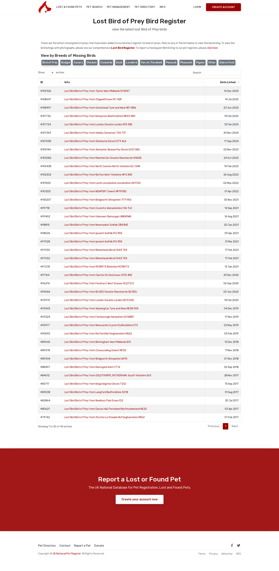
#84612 (45, 375)
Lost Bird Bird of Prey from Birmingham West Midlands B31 (97, 342)
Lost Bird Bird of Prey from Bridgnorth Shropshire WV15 (95, 358)
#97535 (45, 250)
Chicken (92, 62)
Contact (64, 546)
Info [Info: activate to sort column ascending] (67, 82)
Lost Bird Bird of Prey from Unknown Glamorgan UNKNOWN (97, 216)
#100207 (45, 199)
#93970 (45, 300)
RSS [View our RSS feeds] (238, 554)
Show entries (51, 72)
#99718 (44, 208)
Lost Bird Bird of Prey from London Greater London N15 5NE (98, 124)
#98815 (45, 224)
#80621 (45, 408)
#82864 (45, 400)
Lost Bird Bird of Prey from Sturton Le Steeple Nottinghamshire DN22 (104, 417)
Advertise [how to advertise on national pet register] (227, 554)
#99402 (45, 216)
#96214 (45, 283)
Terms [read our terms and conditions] (202, 554)
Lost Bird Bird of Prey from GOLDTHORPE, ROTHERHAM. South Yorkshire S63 (107, 375)
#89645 (45, 342)
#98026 (45, 233)
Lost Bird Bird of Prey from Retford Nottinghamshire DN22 (98, 333)
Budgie (65, 62)
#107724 (45, 124)
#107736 (45, 116)
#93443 (45, 308)
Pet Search (94, 7)
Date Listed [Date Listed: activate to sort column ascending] (227, 82)
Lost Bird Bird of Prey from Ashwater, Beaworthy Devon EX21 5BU (102, 149)
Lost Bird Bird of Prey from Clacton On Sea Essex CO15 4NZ (98, 275)
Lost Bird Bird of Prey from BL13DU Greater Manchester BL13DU (100, 291)
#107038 (45, 141)
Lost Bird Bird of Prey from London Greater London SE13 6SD (99, 300)
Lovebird (131, 62)
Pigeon (200, 62)
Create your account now (140, 499)
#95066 (45, 291)
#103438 (45, 166)
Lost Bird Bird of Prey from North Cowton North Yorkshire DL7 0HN (102, 166)
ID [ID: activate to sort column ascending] (41, 82)
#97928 (45, 241)
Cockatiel (106, 62)
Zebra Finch (227, 62)
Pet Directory (145, 7)
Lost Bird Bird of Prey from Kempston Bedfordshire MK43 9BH (99, 116)
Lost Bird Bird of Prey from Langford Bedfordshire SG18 (96, 392)
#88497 (45, 367)
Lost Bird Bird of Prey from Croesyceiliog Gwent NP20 (95, 350)
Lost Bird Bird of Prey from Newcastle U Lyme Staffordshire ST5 (101, 325)
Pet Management (118, 7)
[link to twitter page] (238, 545)
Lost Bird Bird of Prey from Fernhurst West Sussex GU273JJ (99, 283)
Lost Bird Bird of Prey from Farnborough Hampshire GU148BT (99, 316)
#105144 (45, 149)
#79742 (45, 417)
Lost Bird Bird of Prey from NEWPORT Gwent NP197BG (95, 191)
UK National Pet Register (67, 553)
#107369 (45, 132)
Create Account (223, 7)
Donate (99, 546)
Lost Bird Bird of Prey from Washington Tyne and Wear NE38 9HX (101, 308)
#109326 (45, 91)
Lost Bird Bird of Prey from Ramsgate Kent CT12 (92, 367)
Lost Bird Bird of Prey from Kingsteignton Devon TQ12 (95, 383)
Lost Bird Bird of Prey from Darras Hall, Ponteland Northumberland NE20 (105, 408)
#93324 (45, 316)
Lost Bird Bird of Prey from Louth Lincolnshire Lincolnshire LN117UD (102, 183)
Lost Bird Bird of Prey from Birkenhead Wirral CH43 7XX (95, 250)
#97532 (45, 258)
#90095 (45, 333)
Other (212, 62)
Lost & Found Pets (69, 7)
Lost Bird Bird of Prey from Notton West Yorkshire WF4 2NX (98, 174)
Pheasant (186, 62)
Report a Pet (82, 546)
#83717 (44, 383)
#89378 (45, 350)
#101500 (45, 183)
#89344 (45, 358)
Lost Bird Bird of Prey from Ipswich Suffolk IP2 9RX (93, 233)
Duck (119, 62)
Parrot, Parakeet (151, 62)
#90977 (45, 325)
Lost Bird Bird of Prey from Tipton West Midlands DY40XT (97, 91)
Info (162, 7)
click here (212, 47)
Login (197, 7)
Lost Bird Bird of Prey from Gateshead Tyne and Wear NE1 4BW (100, 107)
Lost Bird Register (123, 47)
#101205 (45, 191)
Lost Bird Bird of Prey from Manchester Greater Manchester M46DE (103, 157)
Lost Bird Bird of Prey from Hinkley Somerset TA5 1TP (95, 132)
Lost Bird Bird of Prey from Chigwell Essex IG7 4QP (93, 99)
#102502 (45, 174)
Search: (217, 72)
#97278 (45, 266)
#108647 (45, 99)
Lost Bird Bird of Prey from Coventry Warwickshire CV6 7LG (98, 208)
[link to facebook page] (232, 545)
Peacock (171, 62)
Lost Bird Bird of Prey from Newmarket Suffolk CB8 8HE (96, 224)
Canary (78, 62)
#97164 (44, 275)
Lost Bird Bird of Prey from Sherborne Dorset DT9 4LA (95, 141)
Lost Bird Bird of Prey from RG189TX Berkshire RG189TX (96, 266)
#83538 (45, 392)
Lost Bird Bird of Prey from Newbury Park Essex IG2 (93, 400)
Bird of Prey (49, 62)
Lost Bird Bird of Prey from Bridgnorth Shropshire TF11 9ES (97, 199)
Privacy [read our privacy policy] (213, 554)
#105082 (45, 157)
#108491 (45, 107)
